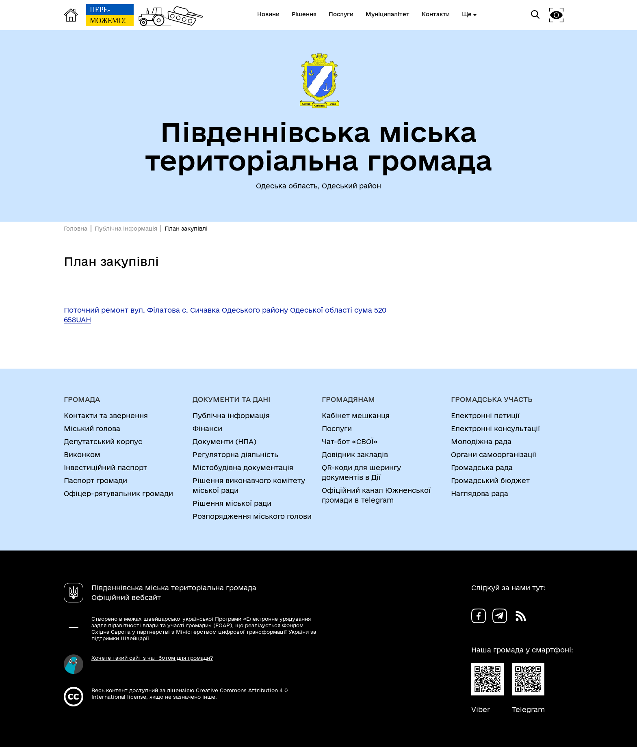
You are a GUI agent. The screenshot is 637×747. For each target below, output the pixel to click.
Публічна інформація (126, 228)
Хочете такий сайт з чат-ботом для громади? (152, 658)
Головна (75, 228)
